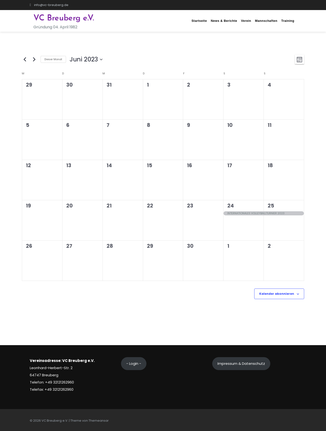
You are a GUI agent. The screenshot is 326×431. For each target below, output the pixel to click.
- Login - (133, 363)
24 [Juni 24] (230, 205)
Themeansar (99, 420)
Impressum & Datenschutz (241, 363)
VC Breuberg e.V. (63, 18)
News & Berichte (224, 21)
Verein (246, 21)
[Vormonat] (25, 59)
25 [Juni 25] (271, 205)
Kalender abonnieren (276, 294)
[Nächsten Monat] (34, 59)
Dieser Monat (53, 59)
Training (287, 21)
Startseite (199, 21)
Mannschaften (266, 21)
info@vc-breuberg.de (49, 5)
